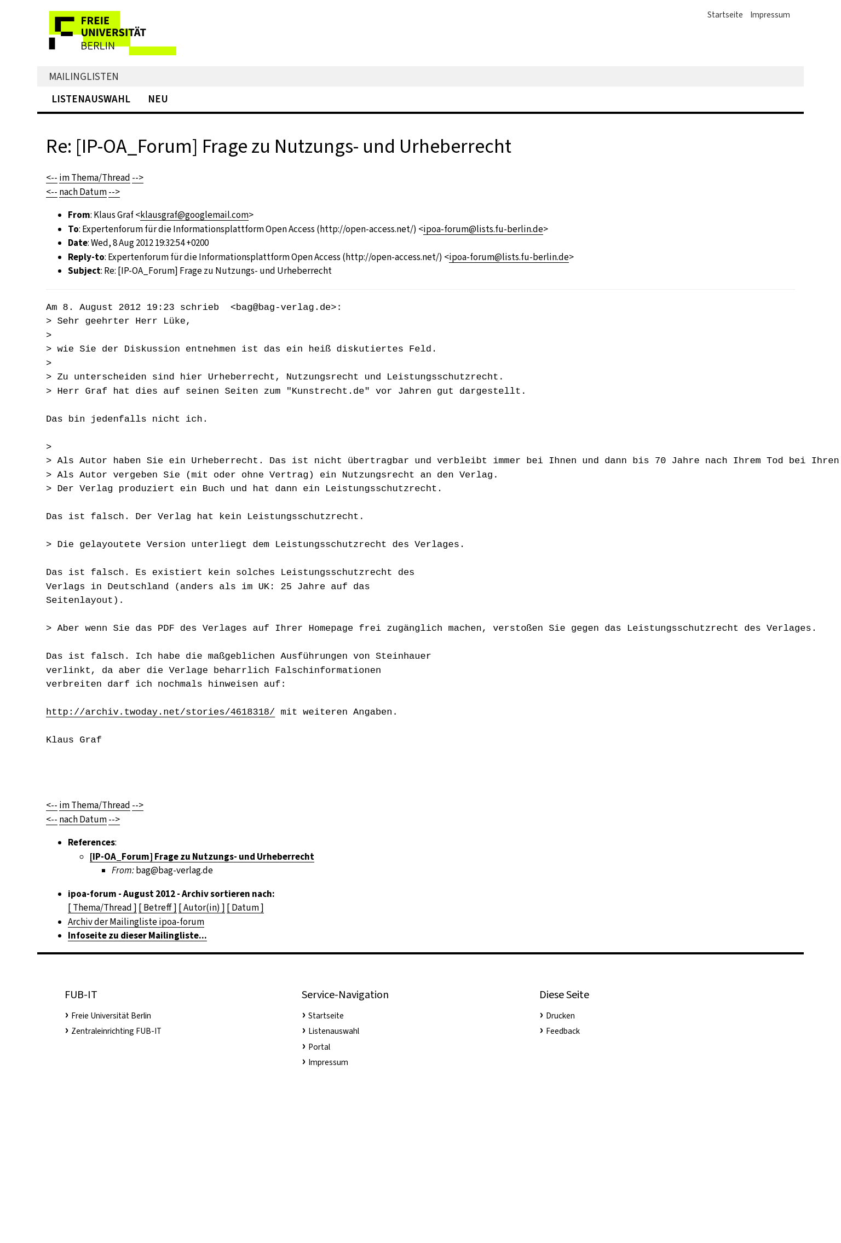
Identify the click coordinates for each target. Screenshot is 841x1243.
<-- (51, 177)
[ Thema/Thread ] (102, 907)
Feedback (563, 1031)
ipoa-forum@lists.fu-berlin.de (483, 229)
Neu (158, 99)
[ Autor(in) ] (201, 907)
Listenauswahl (90, 99)
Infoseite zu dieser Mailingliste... (137, 935)
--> (137, 177)
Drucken (560, 1015)
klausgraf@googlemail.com (194, 215)
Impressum (770, 14)
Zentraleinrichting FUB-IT (116, 1031)
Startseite (725, 14)
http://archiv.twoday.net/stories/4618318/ (160, 712)
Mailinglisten (84, 76)
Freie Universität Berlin (111, 1015)
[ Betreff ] (158, 907)
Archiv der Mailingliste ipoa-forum (136, 922)
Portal (319, 1046)
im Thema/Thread (94, 177)
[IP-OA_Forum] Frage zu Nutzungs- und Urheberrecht (202, 856)
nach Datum (83, 192)
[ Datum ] (245, 907)
